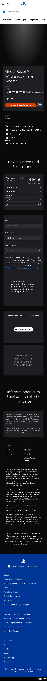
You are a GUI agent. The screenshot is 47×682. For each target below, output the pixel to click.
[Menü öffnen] (3, 4)
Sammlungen (20, 20)
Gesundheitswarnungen (14, 508)
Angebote (34, 20)
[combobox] (23, 226)
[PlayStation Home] (23, 3)
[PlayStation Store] (11, 12)
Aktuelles (7, 20)
